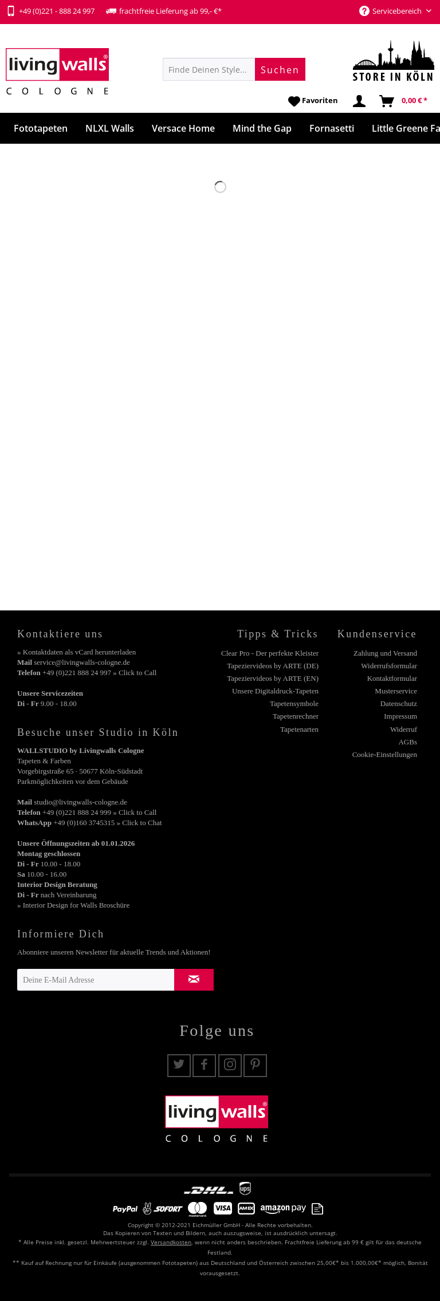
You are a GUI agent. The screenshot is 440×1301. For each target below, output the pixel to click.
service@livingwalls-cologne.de (82, 662)
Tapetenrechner (296, 716)
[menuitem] (234, 69)
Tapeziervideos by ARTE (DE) (273, 665)
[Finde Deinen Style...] (234, 69)
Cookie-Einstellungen (384, 754)
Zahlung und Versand (385, 653)
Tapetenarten (299, 729)
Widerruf (403, 729)
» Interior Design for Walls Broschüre (73, 905)
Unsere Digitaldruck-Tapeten (275, 691)
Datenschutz (398, 703)
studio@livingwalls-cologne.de (80, 802)
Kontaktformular (392, 678)
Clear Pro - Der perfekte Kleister (270, 653)
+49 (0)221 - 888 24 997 (50, 11)
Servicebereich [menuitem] (391, 11)
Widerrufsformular (389, 665)
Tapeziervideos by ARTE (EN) (273, 678)
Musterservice (396, 691)
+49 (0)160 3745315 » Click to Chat (107, 822)
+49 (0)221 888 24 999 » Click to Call (99, 812)
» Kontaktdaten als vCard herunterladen (76, 652)
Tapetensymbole (294, 703)
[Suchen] (280, 69)
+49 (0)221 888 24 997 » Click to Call (99, 672)
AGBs (407, 742)
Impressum (400, 716)
